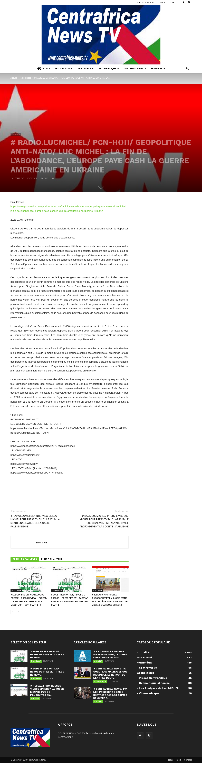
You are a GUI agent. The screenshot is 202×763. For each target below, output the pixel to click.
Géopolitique (109, 68)
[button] (188, 68)
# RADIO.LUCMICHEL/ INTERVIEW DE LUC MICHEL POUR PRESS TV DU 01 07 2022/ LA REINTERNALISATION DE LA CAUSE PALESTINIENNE (35, 521)
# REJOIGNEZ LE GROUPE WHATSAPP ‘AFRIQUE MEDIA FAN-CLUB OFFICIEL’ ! (110, 654)
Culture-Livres (135, 68)
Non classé (26, 77)
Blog (179, 759)
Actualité (86, 68)
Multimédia (64, 68)
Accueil (14, 77)
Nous (170, 759)
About (162, 2)
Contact (172, 2)
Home (43, 68)
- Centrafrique (100, 681)
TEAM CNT (19, 178)
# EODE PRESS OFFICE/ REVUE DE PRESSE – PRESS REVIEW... (47, 654)
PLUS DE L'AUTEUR (52, 559)
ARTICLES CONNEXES (25, 559)
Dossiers (158, 68)
